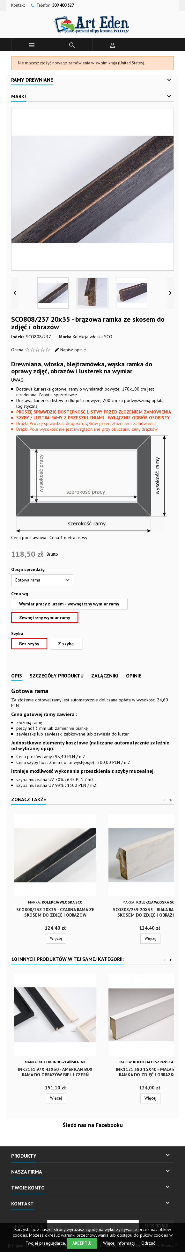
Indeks (18, 337)
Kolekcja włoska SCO (92, 337)
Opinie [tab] (133, 675)
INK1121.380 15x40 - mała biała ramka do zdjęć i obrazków (149, 1072)
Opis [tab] (16, 675)
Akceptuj (82, 1243)
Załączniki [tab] (104, 675)
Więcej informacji (120, 1243)
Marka (65, 337)
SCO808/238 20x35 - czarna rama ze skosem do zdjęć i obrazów (55, 912)
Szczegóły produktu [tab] (57, 675)
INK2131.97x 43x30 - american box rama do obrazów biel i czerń (55, 1072)
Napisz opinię (73, 350)
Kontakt (18, 5)
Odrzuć (148, 1243)
